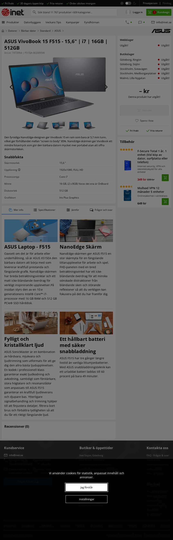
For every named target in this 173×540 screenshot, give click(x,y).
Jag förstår (86, 487)
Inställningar (86, 499)
